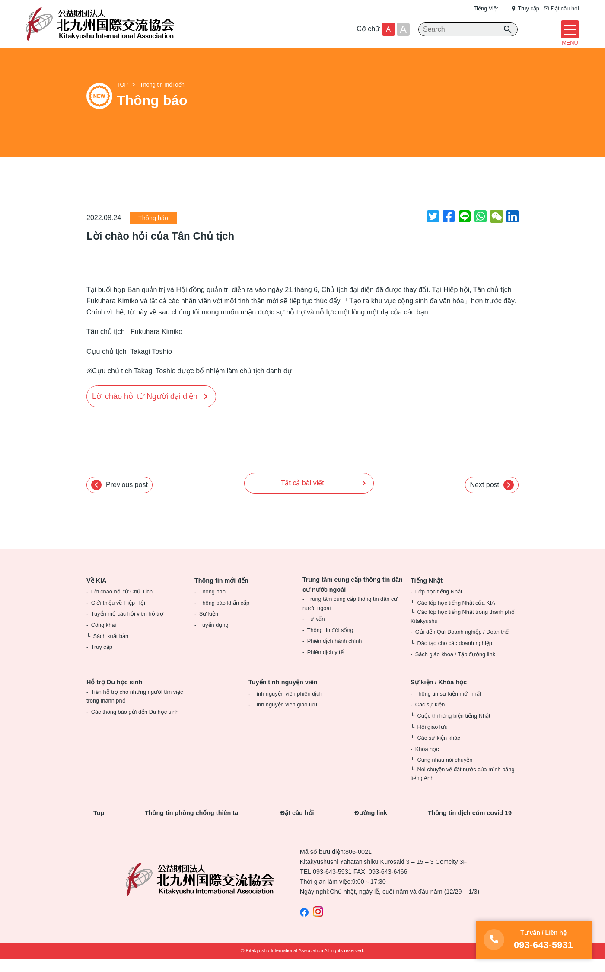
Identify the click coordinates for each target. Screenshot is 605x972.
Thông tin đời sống (330, 643)
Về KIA (96, 593)
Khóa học (427, 762)
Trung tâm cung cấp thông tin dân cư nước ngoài (352, 597)
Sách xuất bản (110, 649)
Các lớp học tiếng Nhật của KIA (456, 616)
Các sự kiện (430, 718)
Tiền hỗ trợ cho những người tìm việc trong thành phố (134, 709)
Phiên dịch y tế (325, 665)
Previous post (119, 498)
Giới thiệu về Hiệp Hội (118, 616)
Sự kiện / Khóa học (439, 695)
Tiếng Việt (486, 8)
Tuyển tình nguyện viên (283, 695)
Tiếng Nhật (427, 593)
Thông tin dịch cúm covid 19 (470, 825)
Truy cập (101, 660)
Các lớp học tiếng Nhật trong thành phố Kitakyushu (463, 629)
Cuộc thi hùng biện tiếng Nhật (453, 728)
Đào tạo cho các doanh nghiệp (454, 656)
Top (98, 825)
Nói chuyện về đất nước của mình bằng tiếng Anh (463, 786)
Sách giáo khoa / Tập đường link (455, 667)
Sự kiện (208, 627)
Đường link (370, 825)
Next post (492, 498)
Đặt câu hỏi (297, 825)
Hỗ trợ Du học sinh (114, 695)
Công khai (103, 638)
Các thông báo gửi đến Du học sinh (135, 725)
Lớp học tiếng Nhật (438, 605)
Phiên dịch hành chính (334, 654)
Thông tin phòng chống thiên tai (192, 825)
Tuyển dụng (214, 638)
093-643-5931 (332, 885)
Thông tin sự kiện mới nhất (448, 706)
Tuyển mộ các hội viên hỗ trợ (127, 627)
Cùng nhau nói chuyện (444, 773)
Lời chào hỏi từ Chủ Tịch (122, 605)
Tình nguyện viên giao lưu (285, 718)
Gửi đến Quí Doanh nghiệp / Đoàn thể (462, 645)
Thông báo (153, 231)
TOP (122, 98)
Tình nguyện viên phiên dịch (287, 706)
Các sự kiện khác (438, 751)
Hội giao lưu (432, 740)
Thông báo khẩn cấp (224, 616)
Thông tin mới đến (162, 98)
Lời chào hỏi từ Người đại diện (144, 409)
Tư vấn (316, 632)
